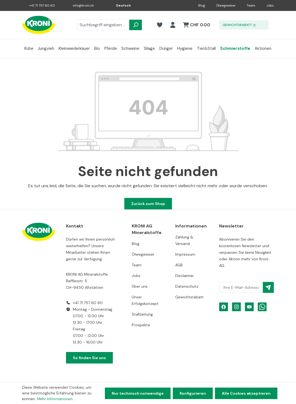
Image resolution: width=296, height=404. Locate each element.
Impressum (185, 254)
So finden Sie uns (89, 357)
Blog (201, 5)
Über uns (140, 286)
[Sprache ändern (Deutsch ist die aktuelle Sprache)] (119, 5)
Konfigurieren (193, 393)
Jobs (270, 5)
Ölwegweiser (226, 5)
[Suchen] (135, 24)
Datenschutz (186, 286)
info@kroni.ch (83, 5)
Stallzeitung (142, 314)
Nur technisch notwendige (138, 393)
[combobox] (103, 24)
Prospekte (141, 324)
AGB (179, 264)
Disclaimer (184, 275)
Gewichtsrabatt (189, 297)
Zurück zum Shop (148, 203)
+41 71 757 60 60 (42, 5)
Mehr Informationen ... (56, 398)
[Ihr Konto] (172, 24)
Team (251, 5)
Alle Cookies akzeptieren (246, 393)
